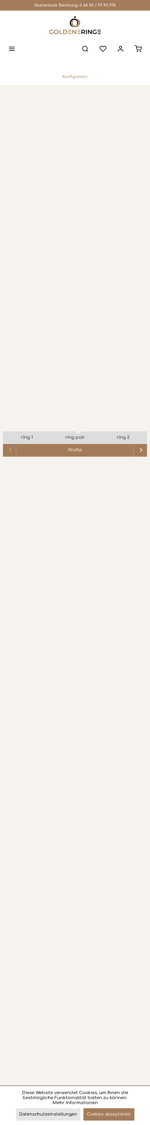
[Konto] (120, 49)
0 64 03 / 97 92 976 (98, 5)
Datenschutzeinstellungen (48, 1114)
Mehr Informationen (75, 1102)
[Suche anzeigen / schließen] (85, 49)
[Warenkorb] (138, 49)
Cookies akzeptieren (109, 1114)
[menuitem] (12, 49)
